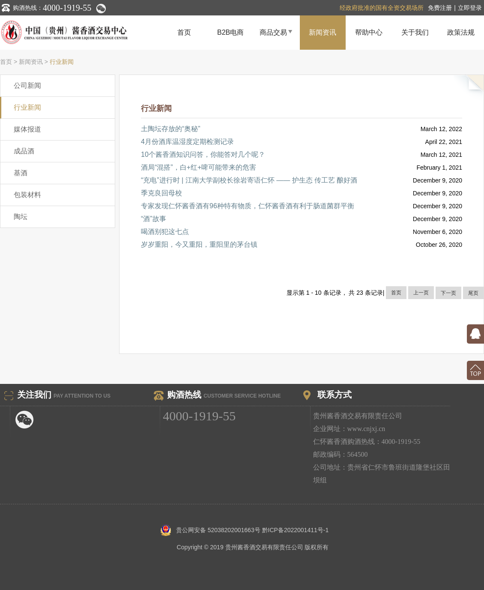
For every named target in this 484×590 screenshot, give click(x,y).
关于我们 (415, 32)
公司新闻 (27, 85)
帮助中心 (368, 32)
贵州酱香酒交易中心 (80, 32)
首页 (184, 32)
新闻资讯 (322, 32)
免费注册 (440, 7)
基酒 (20, 173)
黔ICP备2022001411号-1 (295, 530)
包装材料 (27, 194)
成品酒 (24, 151)
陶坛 (20, 216)
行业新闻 (62, 61)
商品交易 (276, 32)
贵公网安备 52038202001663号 (211, 530)
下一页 (448, 293)
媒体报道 (27, 129)
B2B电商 (230, 32)
